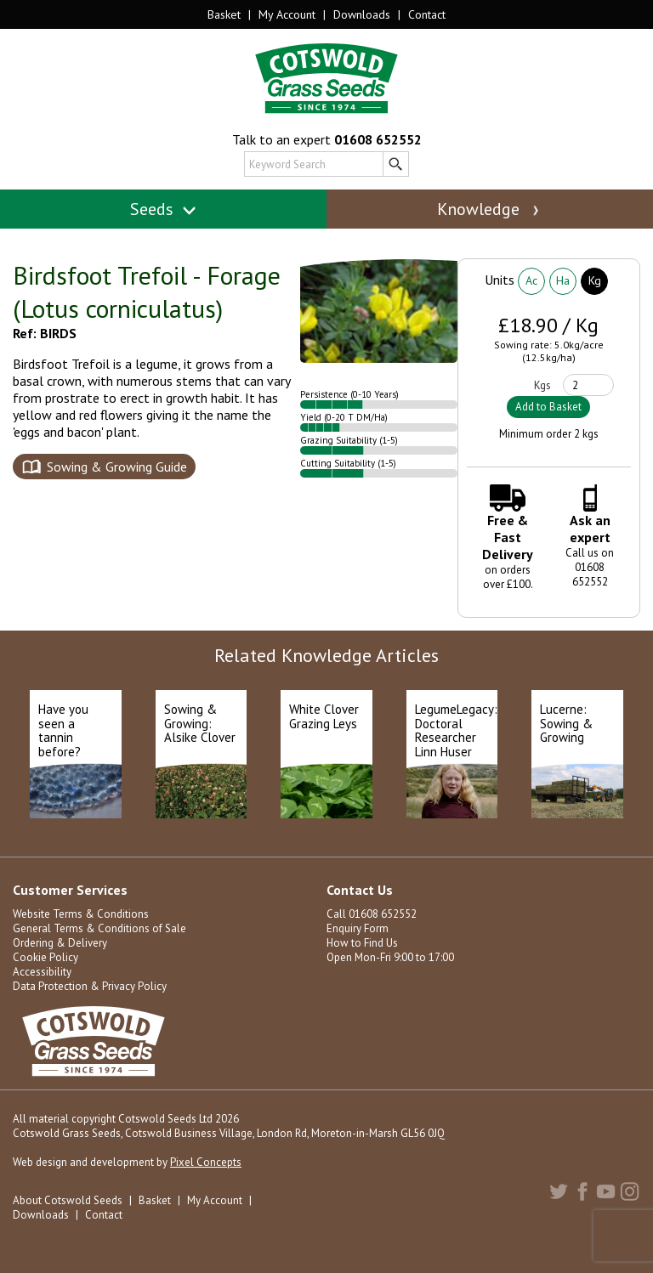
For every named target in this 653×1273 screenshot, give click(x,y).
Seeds (163, 209)
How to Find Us (362, 943)
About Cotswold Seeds (67, 1200)
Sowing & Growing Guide (117, 466)
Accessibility (42, 972)
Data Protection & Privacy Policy (90, 986)
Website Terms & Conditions (81, 914)
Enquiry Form (357, 928)
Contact (427, 14)
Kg (594, 280)
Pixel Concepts (205, 1162)
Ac (531, 280)
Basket (224, 14)
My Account (286, 14)
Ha (563, 280)
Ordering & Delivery (60, 943)
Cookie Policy (45, 957)
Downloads (361, 14)
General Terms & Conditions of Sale (99, 928)
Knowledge (489, 209)
